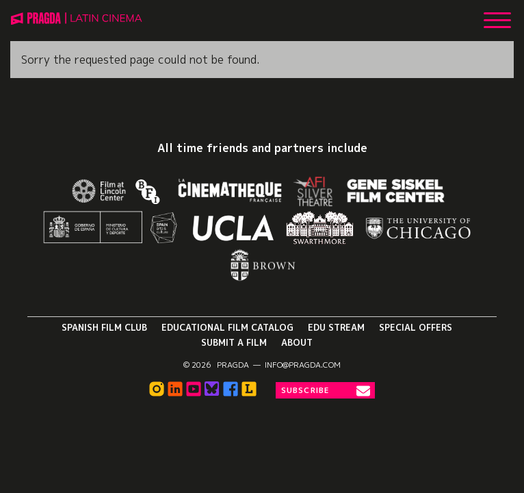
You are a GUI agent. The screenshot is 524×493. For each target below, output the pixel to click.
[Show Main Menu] (497, 15)
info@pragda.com (303, 364)
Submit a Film (234, 342)
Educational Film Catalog (227, 327)
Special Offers (415, 327)
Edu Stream (336, 327)
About (297, 342)
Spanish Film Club (104, 327)
